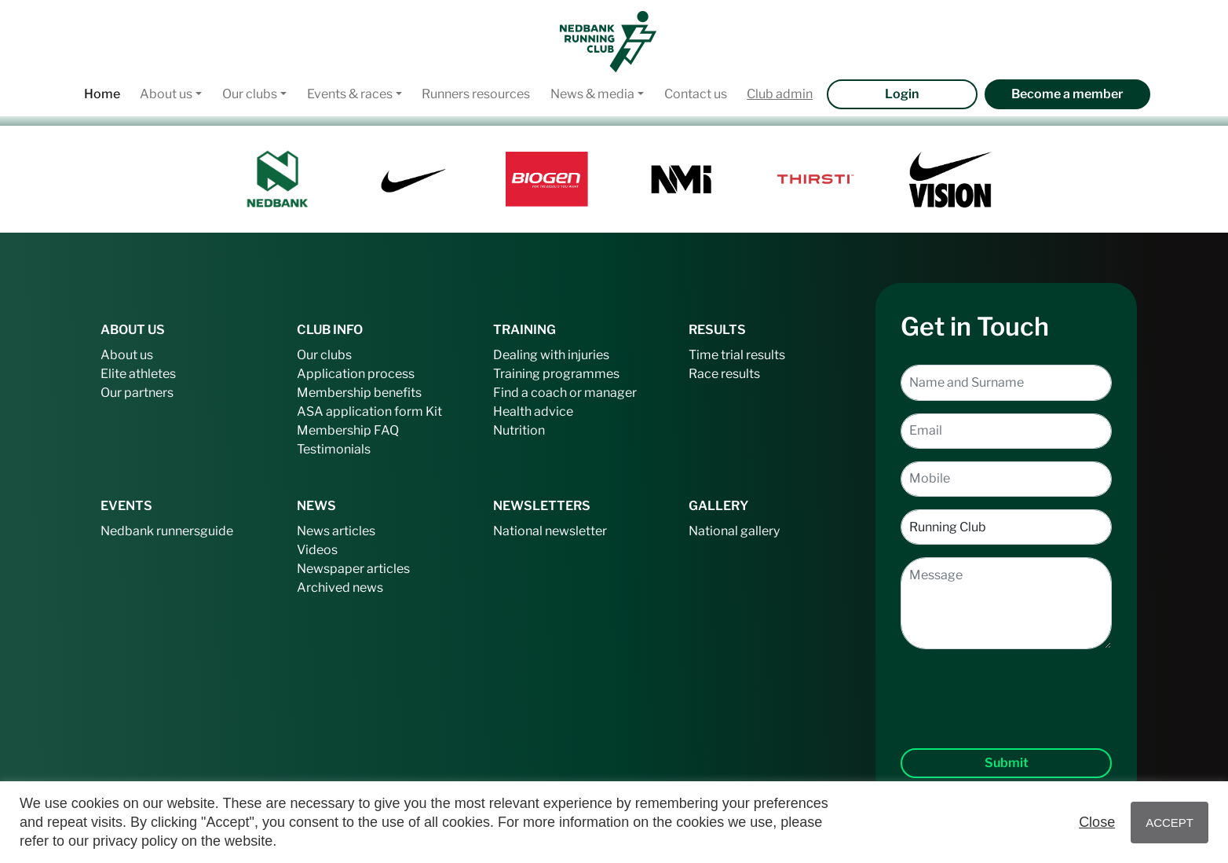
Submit (1007, 762)
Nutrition (519, 430)
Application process (356, 373)
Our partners (137, 392)
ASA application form (360, 411)
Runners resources (476, 93)
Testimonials (334, 449)
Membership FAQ (348, 430)
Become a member (1067, 93)
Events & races (350, 93)
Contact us (695, 93)
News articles (336, 530)
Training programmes (556, 373)
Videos (317, 549)
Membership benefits (359, 392)
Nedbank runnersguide (167, 530)
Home (102, 93)
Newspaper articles (353, 568)
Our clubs (249, 93)
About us (166, 93)
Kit (434, 411)
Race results (724, 373)
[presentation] (1006, 686)
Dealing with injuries (551, 354)
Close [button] (1097, 822)
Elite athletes (138, 373)
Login (902, 93)
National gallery (734, 530)
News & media (592, 93)
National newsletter (550, 530)
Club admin (780, 93)
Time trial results (737, 354)
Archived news (340, 587)
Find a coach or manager (565, 392)
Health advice (533, 411)
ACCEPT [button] (1169, 822)
